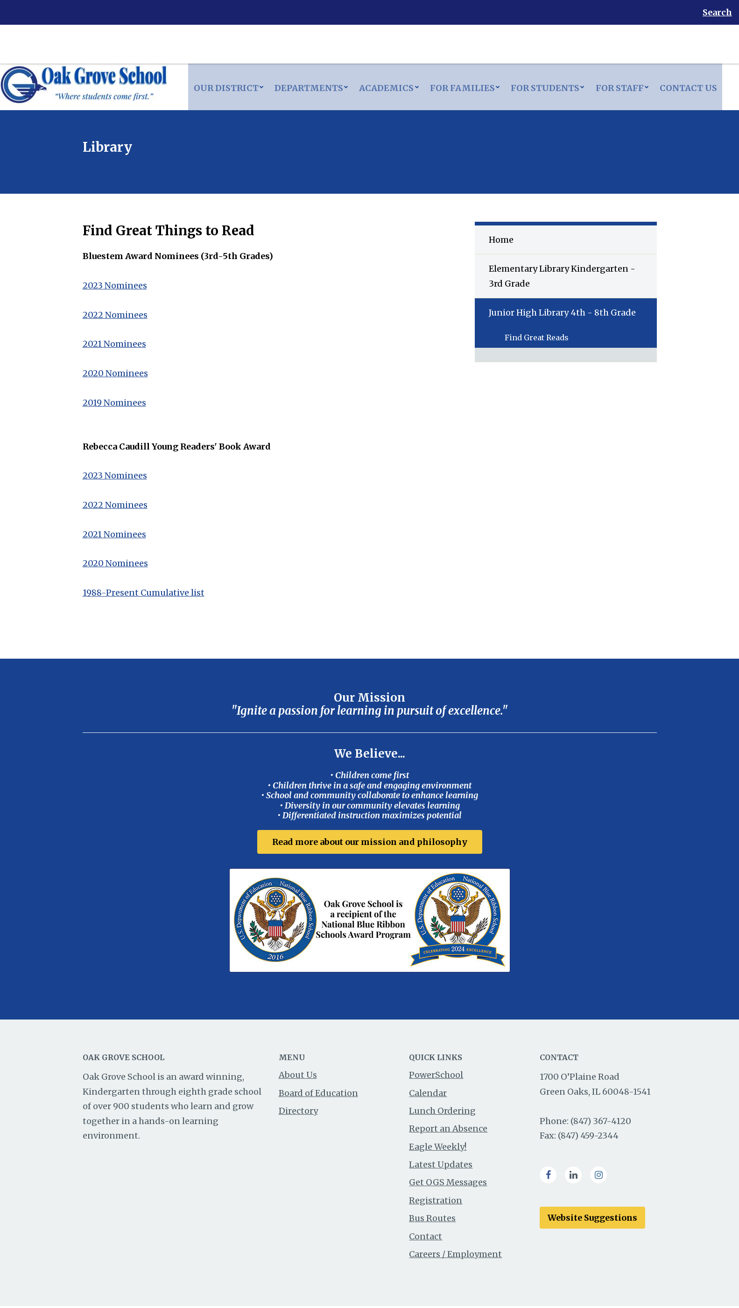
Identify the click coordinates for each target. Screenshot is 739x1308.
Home (501, 239)
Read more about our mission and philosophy (369, 842)
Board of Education (318, 1094)
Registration (435, 1202)
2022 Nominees (115, 314)
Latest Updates (440, 1166)
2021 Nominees (114, 343)
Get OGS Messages (448, 1184)
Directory (298, 1112)
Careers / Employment (455, 1256)
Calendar (428, 1094)
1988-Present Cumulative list (143, 592)
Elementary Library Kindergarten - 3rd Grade (562, 276)
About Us (298, 1076)
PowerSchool (436, 1076)
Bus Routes (432, 1220)
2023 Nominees (115, 285)
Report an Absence (448, 1130)
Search (717, 12)
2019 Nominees (114, 402)
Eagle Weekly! (437, 1148)
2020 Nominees (115, 373)
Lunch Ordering (442, 1112)
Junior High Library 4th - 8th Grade (562, 312)
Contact (425, 1238)
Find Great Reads (537, 337)
